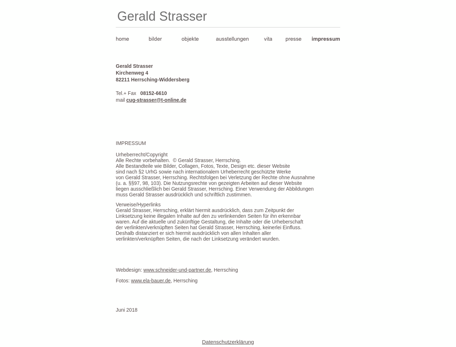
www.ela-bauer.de (151, 280)
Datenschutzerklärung (228, 342)
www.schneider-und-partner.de (177, 270)
